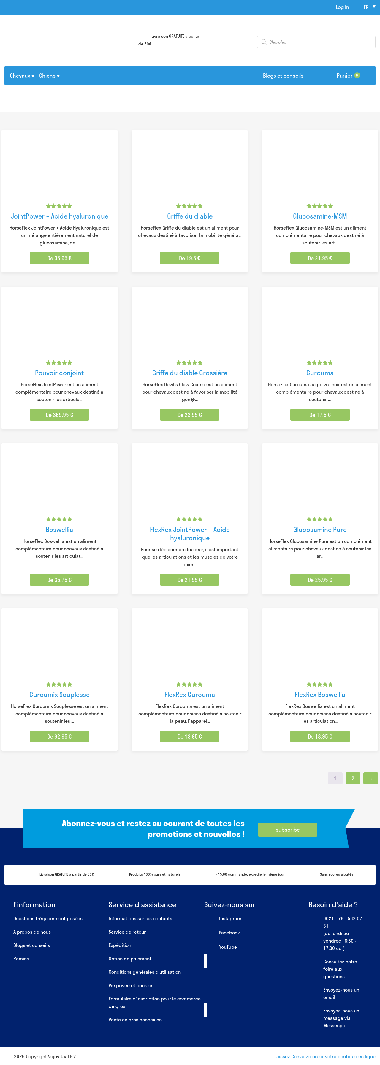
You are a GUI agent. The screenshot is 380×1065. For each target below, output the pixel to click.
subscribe (288, 829)
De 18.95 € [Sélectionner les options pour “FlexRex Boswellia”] (320, 736)
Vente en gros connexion (135, 1019)
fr (366, 7)
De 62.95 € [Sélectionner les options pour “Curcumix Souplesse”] (59, 736)
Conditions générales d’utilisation (145, 972)
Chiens (47, 75)
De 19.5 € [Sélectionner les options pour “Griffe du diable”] (189, 258)
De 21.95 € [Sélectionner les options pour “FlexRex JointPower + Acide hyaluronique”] (190, 580)
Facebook (222, 933)
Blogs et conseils (283, 75)
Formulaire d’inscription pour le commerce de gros (155, 1002)
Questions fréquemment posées (48, 918)
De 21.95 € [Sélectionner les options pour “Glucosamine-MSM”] (320, 258)
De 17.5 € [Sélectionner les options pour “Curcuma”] (320, 415)
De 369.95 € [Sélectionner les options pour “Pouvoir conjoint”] (59, 415)
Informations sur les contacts (140, 918)
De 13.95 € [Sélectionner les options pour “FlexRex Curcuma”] (190, 736)
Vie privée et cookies (131, 985)
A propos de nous (32, 931)
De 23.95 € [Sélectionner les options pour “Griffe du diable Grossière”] (190, 415)
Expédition (120, 945)
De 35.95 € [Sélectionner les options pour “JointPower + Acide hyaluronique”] (59, 258)
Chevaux (20, 75)
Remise (21, 958)
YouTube (220, 947)
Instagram (222, 919)
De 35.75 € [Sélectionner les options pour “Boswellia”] (59, 580)
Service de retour (127, 931)
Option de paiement (130, 958)
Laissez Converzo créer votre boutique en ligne (325, 1056)
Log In (342, 7)
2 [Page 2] (353, 778)
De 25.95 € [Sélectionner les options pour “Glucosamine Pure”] (320, 580)
